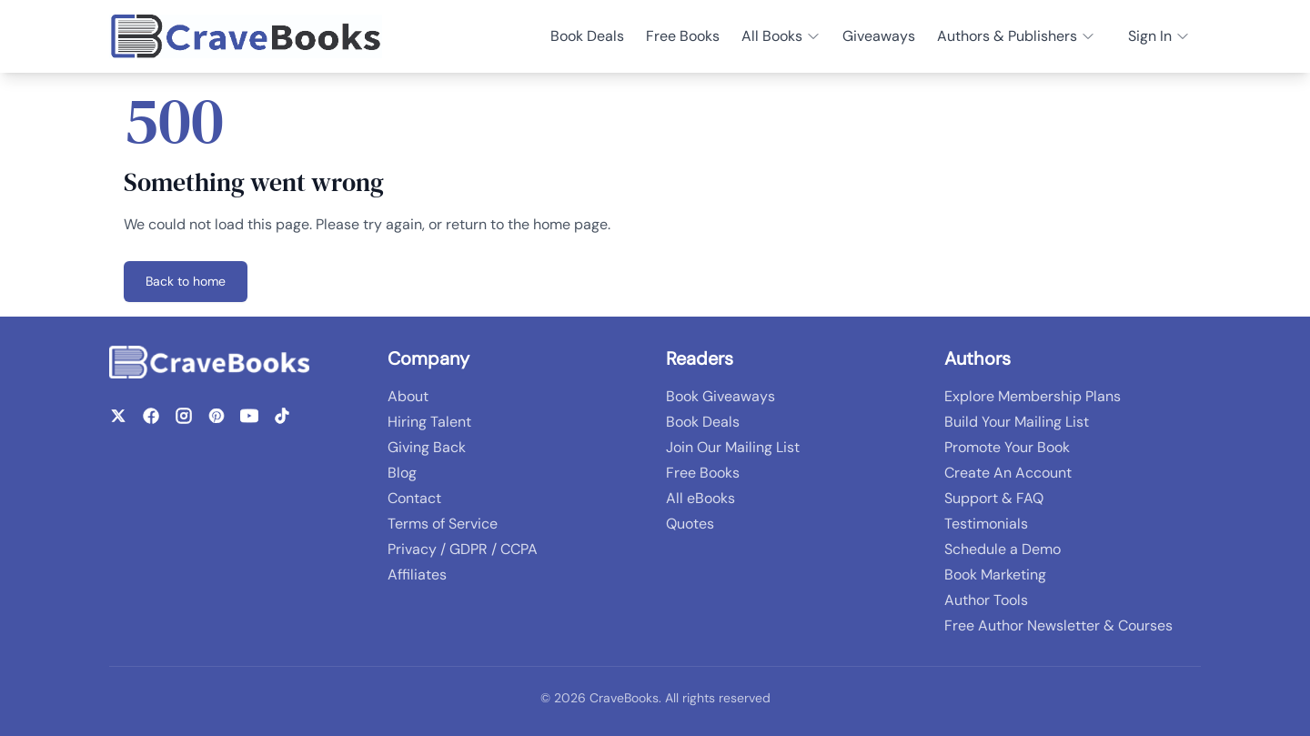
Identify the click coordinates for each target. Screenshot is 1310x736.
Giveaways (878, 35)
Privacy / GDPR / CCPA (463, 549)
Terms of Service (443, 523)
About (408, 396)
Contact (414, 498)
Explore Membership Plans (1032, 396)
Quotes (690, 523)
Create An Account (1008, 472)
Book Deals (587, 35)
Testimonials (986, 523)
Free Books (683, 35)
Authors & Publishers (1016, 35)
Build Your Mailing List (1016, 421)
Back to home (186, 281)
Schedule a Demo (1002, 549)
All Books (781, 35)
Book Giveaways (720, 396)
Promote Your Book (1007, 447)
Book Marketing (995, 574)
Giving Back (427, 447)
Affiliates (417, 574)
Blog (402, 472)
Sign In (1159, 35)
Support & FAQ (993, 498)
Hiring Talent (429, 421)
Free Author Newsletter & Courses (1058, 625)
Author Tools (986, 600)
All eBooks (700, 498)
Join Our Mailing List (733, 447)
